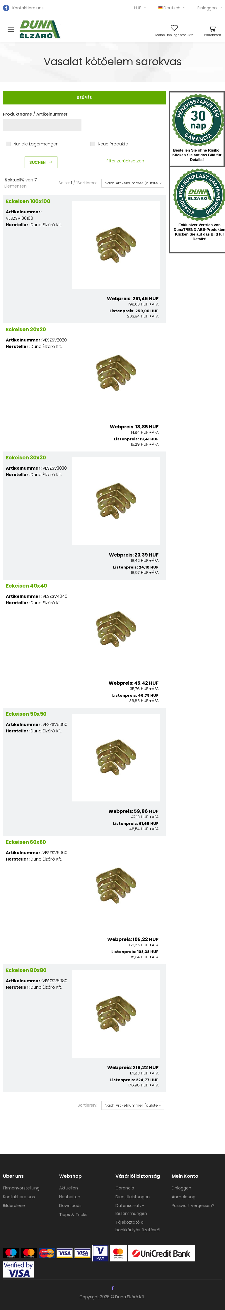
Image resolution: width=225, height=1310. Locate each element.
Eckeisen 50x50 (26, 713)
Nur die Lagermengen (36, 144)
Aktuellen (68, 1188)
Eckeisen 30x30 (26, 457)
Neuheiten (69, 1197)
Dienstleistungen (132, 1197)
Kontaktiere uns (28, 8)
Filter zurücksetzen (125, 161)
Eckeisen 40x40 (26, 585)
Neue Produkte (113, 144)
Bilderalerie (14, 1205)
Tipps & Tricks (73, 1215)
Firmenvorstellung (21, 1188)
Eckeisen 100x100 (28, 201)
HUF (138, 8)
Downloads (70, 1205)
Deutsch (169, 8)
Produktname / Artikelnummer (35, 114)
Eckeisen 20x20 (26, 329)
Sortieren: (87, 183)
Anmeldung (183, 1197)
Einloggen (207, 8)
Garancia (124, 1188)
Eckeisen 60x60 (26, 842)
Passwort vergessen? (193, 1205)
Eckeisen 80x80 (26, 970)
